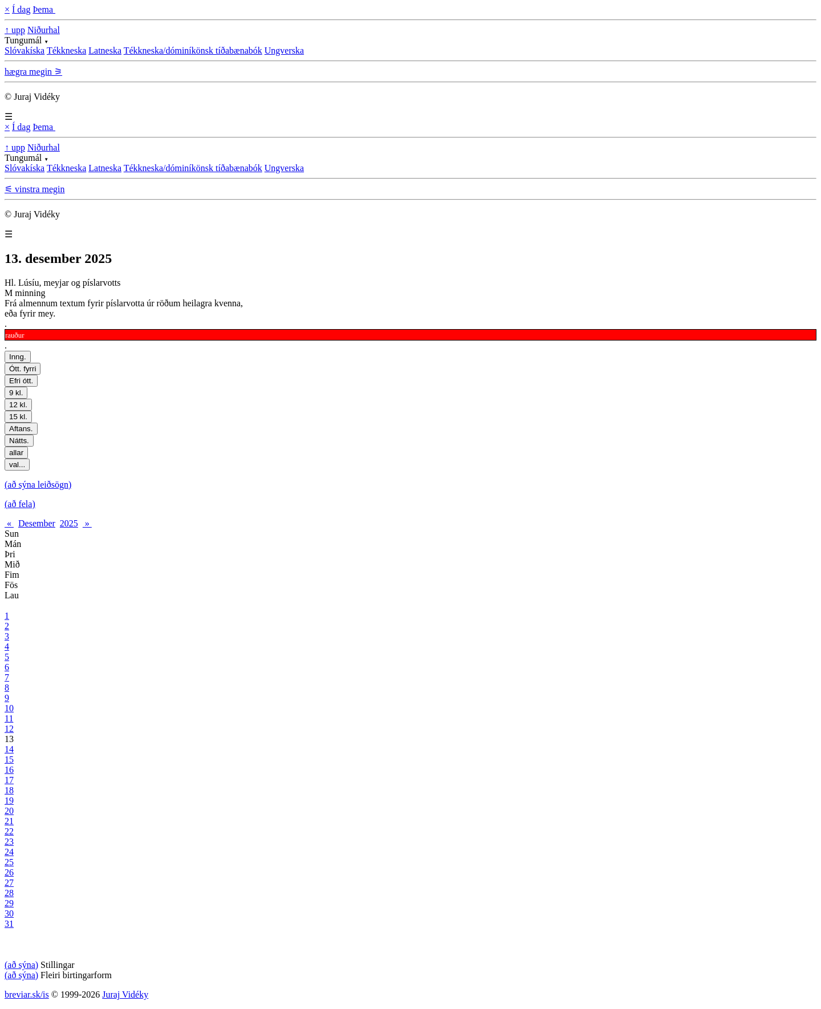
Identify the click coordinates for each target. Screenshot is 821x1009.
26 (9, 872)
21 (9, 821)
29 (9, 903)
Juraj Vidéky (125, 994)
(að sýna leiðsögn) (38, 484)
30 (9, 913)
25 (9, 862)
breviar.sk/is (27, 994)
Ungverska (284, 50)
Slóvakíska (24, 50)
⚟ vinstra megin (35, 189)
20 (9, 811)
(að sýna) (21, 965)
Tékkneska (66, 50)
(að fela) (20, 504)
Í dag (21, 9)
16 (9, 770)
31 (9, 924)
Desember (36, 523)
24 (9, 852)
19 (9, 800)
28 (9, 893)
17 (9, 780)
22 (9, 831)
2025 (69, 523)
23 (9, 841)
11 (9, 718)
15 (9, 759)
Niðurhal (43, 30)
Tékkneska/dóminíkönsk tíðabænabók (193, 50)
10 (9, 708)
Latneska (104, 50)
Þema (43, 9)
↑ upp (15, 30)
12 (9, 729)
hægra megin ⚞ (33, 71)
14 (9, 749)
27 (9, 883)
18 (9, 790)
